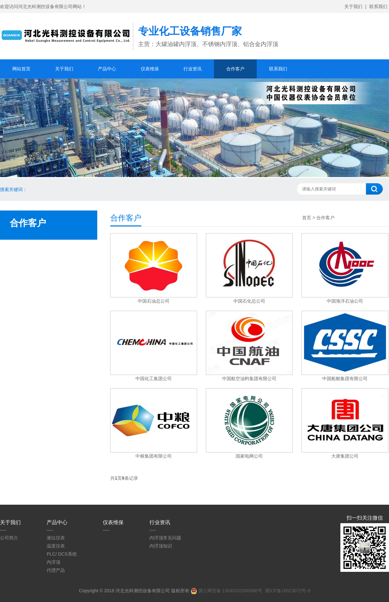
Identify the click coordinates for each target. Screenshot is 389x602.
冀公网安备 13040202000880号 (226, 590)
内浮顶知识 (160, 545)
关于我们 (353, 6)
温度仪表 (56, 545)
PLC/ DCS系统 (62, 554)
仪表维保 (150, 68)
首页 (306, 217)
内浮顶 (53, 562)
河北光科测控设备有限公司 (142, 590)
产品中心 (107, 68)
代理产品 (56, 570)
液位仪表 (56, 537)
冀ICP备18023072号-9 (287, 590)
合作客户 (235, 68)
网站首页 (21, 68)
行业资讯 (192, 68)
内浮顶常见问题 (165, 537)
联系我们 (378, 6)
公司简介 (9, 537)
